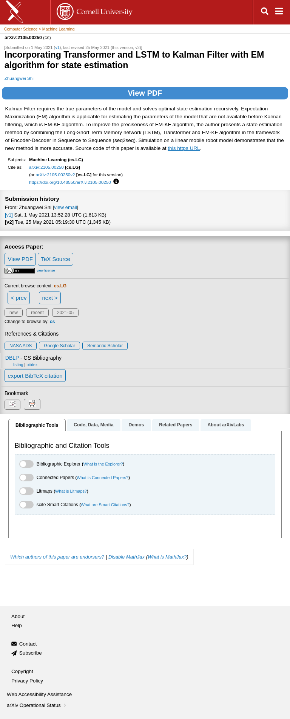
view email (65, 207)
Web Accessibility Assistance (39, 694)
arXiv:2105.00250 (46, 167)
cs (52, 321)
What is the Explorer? (103, 464)
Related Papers (175, 424)
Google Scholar (59, 345)
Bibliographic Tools (36, 425)
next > (49, 298)
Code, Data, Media (93, 424)
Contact (28, 644)
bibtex (31, 364)
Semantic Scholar (105, 345)
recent (37, 312)
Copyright (22, 671)
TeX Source (55, 259)
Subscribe (30, 653)
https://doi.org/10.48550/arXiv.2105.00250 (70, 182)
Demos (136, 424)
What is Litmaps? (71, 491)
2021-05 (65, 312)
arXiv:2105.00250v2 (55, 174)
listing (18, 364)
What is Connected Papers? (102, 477)
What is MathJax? (167, 557)
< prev (19, 298)
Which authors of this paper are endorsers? (57, 557)
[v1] (9, 215)
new (13, 312)
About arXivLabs (225, 424)
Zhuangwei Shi (19, 78)
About (18, 616)
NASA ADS (20, 345)
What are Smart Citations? (105, 504)
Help (16, 625)
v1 (57, 47)
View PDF (145, 93)
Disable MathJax (126, 557)
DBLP (12, 358)
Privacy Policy (27, 681)
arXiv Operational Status (37, 705)
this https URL (184, 148)
